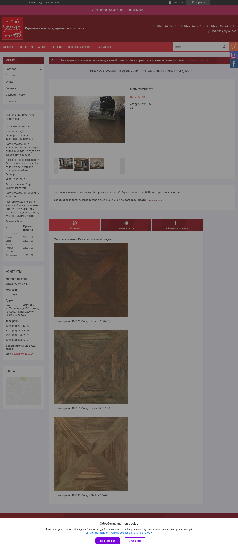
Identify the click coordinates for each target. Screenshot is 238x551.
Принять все (107, 540)
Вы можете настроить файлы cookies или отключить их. (118, 532)
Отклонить (135, 540)
